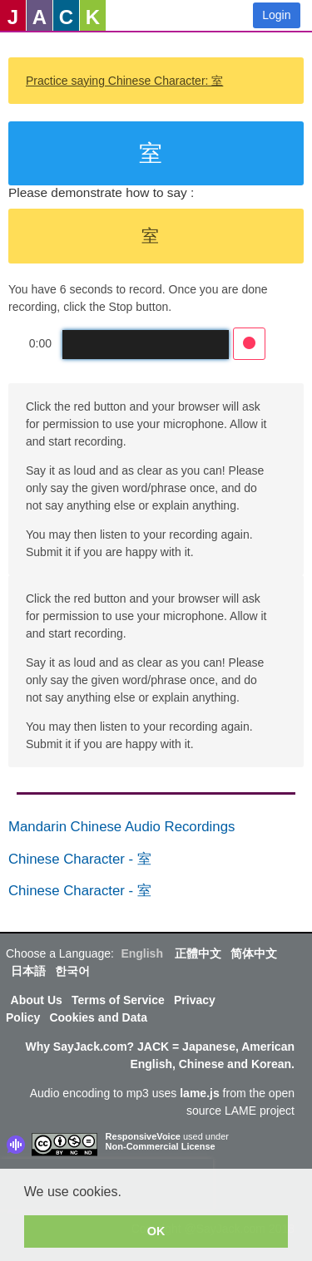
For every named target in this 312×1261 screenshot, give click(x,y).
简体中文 (253, 953)
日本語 (28, 971)
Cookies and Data (97, 1017)
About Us (36, 1000)
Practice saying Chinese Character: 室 (124, 80)
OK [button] (156, 1231)
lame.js (199, 1093)
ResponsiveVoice (143, 1136)
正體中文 (198, 953)
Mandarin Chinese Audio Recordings (121, 827)
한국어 (72, 971)
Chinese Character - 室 (79, 859)
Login (276, 15)
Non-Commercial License (160, 1146)
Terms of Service (118, 1000)
